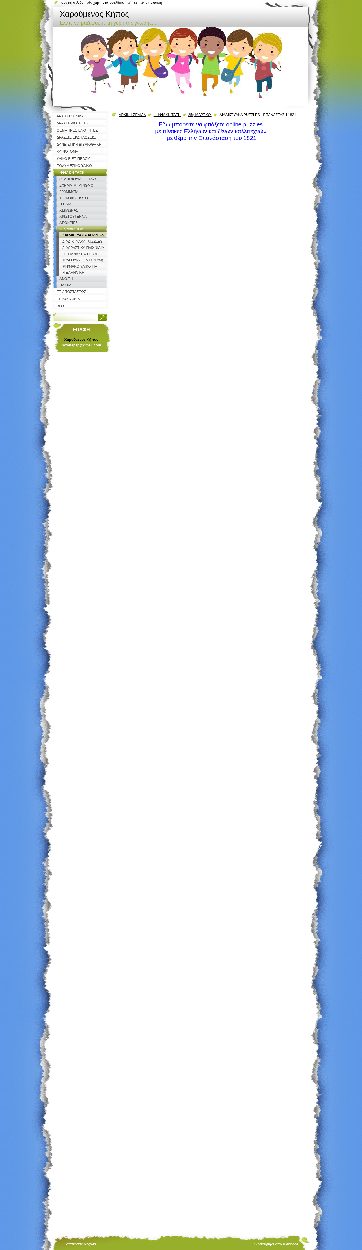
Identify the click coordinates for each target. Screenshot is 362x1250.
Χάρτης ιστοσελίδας (108, 2)
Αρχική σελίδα (72, 2)
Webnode (290, 1244)
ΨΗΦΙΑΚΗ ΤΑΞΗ (167, 115)
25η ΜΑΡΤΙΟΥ (200, 115)
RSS (135, 2)
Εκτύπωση (154, 2)
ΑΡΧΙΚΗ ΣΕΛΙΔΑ (132, 115)
